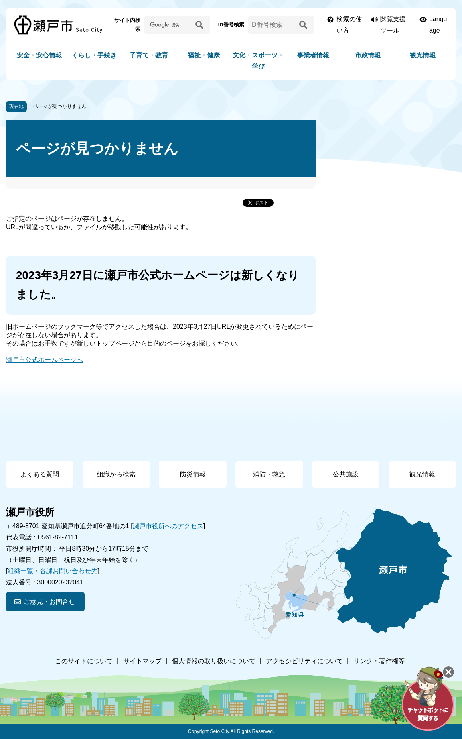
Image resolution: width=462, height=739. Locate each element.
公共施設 (346, 474)
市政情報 (368, 55)
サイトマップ (142, 661)
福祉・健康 (204, 55)
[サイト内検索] (168, 25)
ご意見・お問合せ (49, 601)
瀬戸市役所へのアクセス (168, 526)
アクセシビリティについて (304, 661)
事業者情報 (313, 55)
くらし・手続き (94, 55)
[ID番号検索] (272, 25)
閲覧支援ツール (393, 25)
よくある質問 (39, 474)
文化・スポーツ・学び (258, 61)
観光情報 (423, 55)
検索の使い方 (349, 25)
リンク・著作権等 (379, 661)
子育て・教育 (149, 55)
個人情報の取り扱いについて (213, 661)
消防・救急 (269, 474)
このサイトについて (84, 661)
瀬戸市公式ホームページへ (44, 359)
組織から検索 (116, 474)
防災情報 (193, 474)
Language (438, 25)
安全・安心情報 (39, 55)
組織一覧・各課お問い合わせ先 (52, 571)
